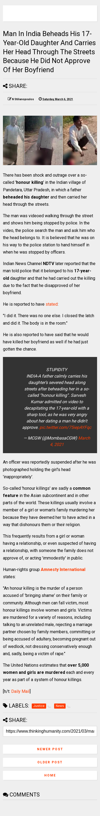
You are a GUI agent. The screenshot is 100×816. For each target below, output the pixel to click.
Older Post (50, 762)
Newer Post (50, 749)
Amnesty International (63, 569)
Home (50, 775)
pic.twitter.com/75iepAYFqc (65, 427)
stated (52, 304)
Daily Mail (20, 691)
